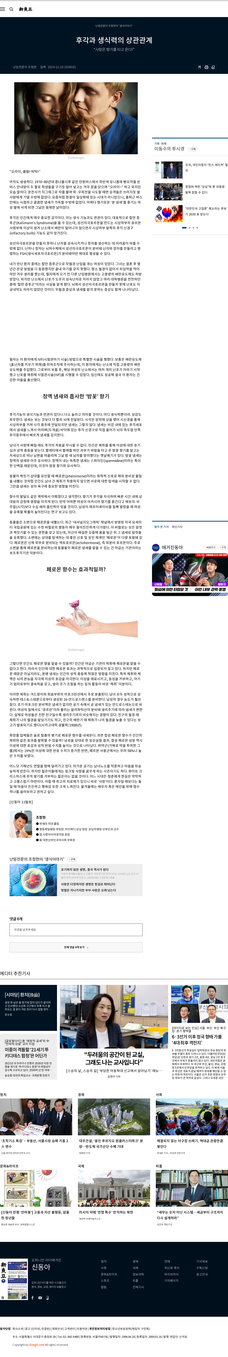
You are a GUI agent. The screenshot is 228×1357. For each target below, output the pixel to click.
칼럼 (104, 1287)
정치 (104, 1261)
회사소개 (18, 1329)
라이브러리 (171, 1274)
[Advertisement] (59, 323)
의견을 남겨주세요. (25, 930)
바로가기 (211, 547)
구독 (72, 859)
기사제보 (202, 1261)
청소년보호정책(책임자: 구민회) (131, 1329)
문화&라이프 (109, 1274)
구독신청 (202, 1268)
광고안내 (202, 1274)
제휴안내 (57, 1329)
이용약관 (82, 1329)
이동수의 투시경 (169, 149)
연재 (167, 1261)
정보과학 (138, 1274)
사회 (104, 1268)
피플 (135, 1281)
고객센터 (69, 1329)
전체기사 (138, 1287)
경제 (135, 1261)
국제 (135, 1268)
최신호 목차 (171, 1268)
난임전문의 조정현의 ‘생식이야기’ (37, 859)
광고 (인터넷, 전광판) (37, 1329)
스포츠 (105, 1281)
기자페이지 (171, 1281)
